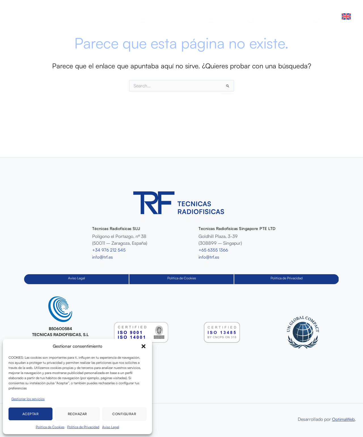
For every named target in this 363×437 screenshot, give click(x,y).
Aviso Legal (110, 427)
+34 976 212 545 (109, 250)
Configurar (124, 414)
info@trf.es (102, 256)
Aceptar (30, 414)
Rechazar (77, 414)
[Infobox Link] (60, 322)
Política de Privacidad (83, 427)
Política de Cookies (50, 427)
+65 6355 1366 (214, 250)
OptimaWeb (343, 419)
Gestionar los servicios (28, 399)
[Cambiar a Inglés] (346, 16)
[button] (143, 346)
